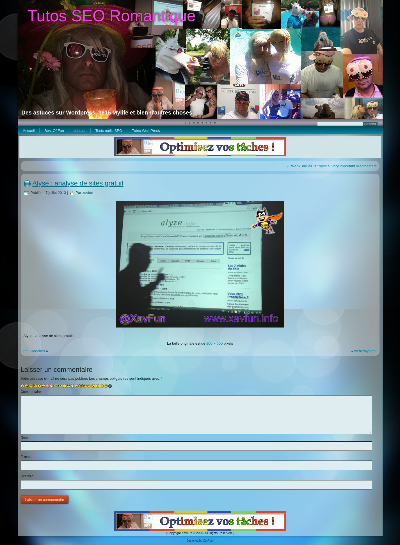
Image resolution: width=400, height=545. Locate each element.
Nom (25, 437)
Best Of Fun (54, 131)
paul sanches (35, 351)
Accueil (29, 131)
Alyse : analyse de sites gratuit (78, 183)
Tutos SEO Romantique (111, 16)
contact (80, 131)
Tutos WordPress (146, 131)
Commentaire (32, 392)
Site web (27, 476)
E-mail (27, 457)
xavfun (87, 193)
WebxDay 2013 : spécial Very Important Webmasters (331, 166)
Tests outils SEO (108, 131)
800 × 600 (214, 343)
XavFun (207, 540)
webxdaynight (365, 351)
